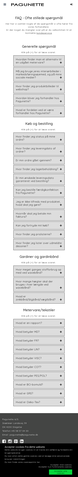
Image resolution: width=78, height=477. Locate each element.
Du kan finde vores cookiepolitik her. (22, 462)
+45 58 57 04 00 (20, 431)
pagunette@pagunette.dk (24, 434)
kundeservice (44, 33)
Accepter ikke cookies (61, 465)
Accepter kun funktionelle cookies (55, 467)
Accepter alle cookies (60, 472)
